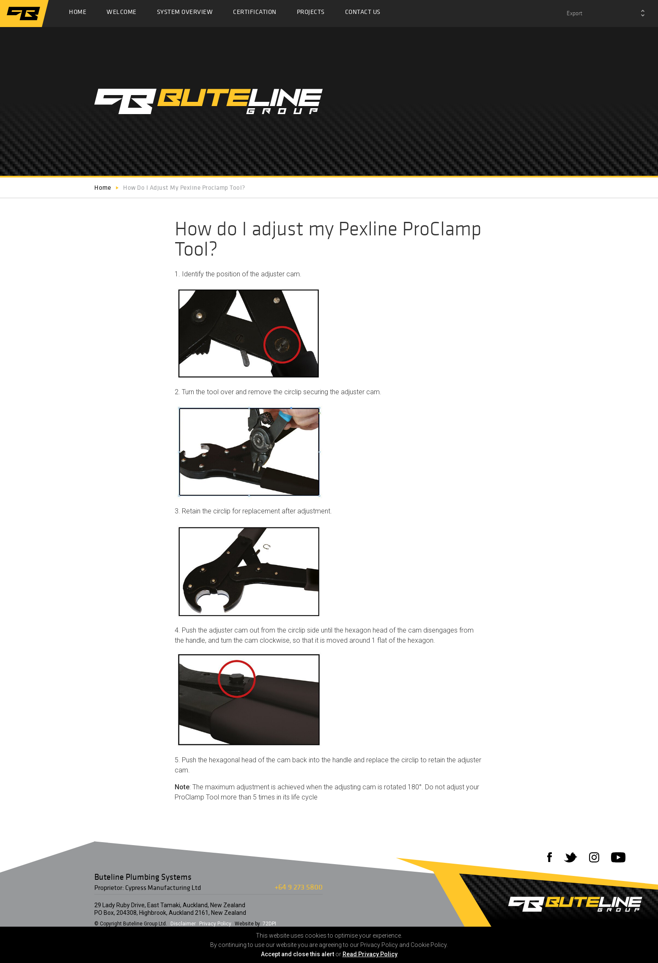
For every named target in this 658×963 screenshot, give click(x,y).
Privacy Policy (215, 924)
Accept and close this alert (297, 954)
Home (77, 14)
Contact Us (363, 14)
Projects (311, 14)
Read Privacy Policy (370, 954)
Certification (255, 14)
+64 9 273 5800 (298, 887)
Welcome (122, 14)
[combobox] (605, 13)
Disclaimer (183, 924)
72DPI (269, 924)
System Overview (185, 14)
